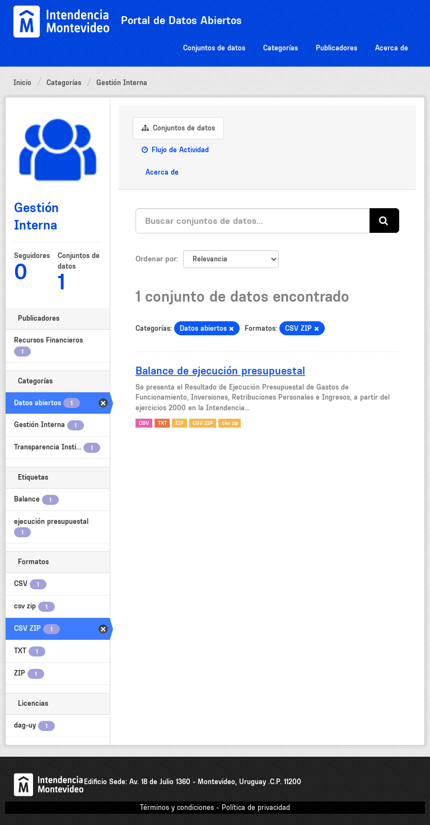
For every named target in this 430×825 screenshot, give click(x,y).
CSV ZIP (203, 423)
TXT (162, 423)
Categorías (280, 48)
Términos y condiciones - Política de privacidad (215, 807)
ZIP (179, 423)
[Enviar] (384, 220)
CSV (144, 423)
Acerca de (391, 48)
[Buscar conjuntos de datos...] (252, 220)
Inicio (22, 82)
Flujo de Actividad (175, 150)
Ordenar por (155, 258)
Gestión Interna (121, 82)
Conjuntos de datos (214, 48)
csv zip (230, 423)
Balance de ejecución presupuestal (220, 370)
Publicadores (336, 48)
